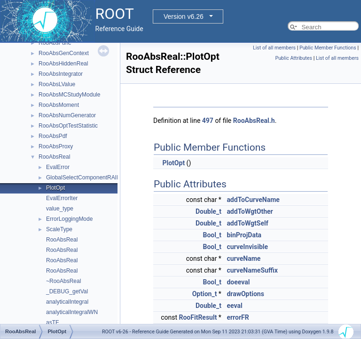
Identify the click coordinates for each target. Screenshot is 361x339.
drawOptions (245, 294)
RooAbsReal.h (254, 120)
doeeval (238, 282)
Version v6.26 (184, 16)
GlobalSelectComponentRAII (82, 177)
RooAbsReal (54, 156)
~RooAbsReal (63, 281)
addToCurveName (253, 199)
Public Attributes (293, 58)
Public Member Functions (327, 48)
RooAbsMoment (59, 105)
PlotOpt (55, 188)
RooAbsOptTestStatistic (68, 125)
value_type (59, 208)
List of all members (274, 48)
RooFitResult (198, 317)
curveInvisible (247, 246)
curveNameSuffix (252, 270)
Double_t (208, 211)
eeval (234, 305)
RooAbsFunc (55, 43)
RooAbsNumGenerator (67, 115)
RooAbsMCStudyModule (69, 94)
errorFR (238, 317)
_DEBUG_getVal (67, 291)
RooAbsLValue (57, 84)
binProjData (244, 235)
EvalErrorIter (62, 198)
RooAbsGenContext (64, 53)
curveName (243, 258)
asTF (52, 322)
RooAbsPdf (53, 136)
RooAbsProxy (56, 146)
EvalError (58, 167)
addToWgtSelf (247, 223)
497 (207, 120)
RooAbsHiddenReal (63, 63)
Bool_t (212, 235)
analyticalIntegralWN (72, 312)
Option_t (204, 294)
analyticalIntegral (67, 302)
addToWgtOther (250, 211)
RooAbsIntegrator (61, 74)
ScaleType (59, 229)
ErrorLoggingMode (69, 219)
